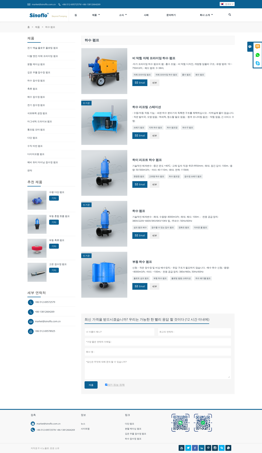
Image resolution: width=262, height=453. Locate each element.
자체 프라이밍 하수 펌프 (166, 74)
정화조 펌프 (184, 227)
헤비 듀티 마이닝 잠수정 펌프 (42, 162)
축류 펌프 (32, 88)
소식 (123, 15)
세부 (154, 82)
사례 (146, 15)
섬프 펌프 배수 (140, 227)
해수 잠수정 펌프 (36, 96)
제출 (91, 385)
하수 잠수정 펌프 (36, 80)
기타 (54, 198)
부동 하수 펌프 (160, 278)
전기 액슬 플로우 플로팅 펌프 (42, 47)
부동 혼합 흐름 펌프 (59, 216)
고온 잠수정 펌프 (58, 264)
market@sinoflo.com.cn (44, 4)
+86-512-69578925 (45, 331)
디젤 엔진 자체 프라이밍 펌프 (42, 56)
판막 (29, 170)
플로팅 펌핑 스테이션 (180, 278)
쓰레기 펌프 (139, 127)
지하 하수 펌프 (155, 127)
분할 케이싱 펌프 (36, 64)
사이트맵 (85, 428)
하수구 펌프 (187, 127)
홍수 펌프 (186, 74)
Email (140, 82)
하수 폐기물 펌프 (203, 278)
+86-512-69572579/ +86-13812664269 (81, 4)
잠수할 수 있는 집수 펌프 (163, 227)
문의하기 (171, 15)
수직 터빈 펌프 (35, 145)
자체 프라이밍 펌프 (142, 74)
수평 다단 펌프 (56, 192)
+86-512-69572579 (45, 302)
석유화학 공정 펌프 (37, 113)
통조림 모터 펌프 (36, 129)
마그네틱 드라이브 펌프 (39, 121)
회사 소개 (206, 15)
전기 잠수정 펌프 (36, 105)
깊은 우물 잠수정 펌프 (38, 72)
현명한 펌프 (139, 176)
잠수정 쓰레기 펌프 (193, 176)
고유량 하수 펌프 (156, 176)
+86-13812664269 (44, 311)
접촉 (33, 414)
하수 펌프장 (172, 127)
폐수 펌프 (199, 74)
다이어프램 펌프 (35, 154)
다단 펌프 (32, 137)
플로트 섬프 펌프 (141, 278)
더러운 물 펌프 (200, 227)
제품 (96, 15)
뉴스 (83, 423)
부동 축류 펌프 (56, 240)
